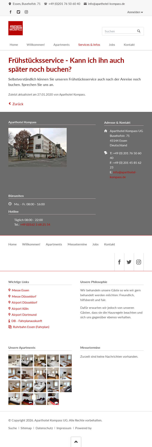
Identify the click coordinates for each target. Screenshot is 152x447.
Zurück (17, 104)
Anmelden (133, 12)
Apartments (54, 244)
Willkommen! (31, 244)
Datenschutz (44, 428)
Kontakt (109, 244)
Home (12, 244)
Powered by (83, 428)
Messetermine (77, 244)
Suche (12, 428)
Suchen (138, 31)
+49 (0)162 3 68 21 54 (35, 224)
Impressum (64, 428)
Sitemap (26, 428)
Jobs (95, 244)
